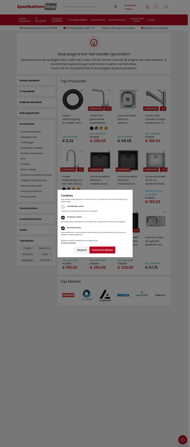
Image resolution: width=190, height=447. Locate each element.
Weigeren (82, 249)
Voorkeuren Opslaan (102, 249)
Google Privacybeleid (68, 243)
